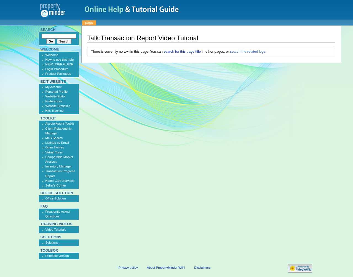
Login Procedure (56, 69)
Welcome (51, 55)
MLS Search (54, 138)
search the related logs (247, 52)
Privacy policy (128, 267)
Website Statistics (57, 106)
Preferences (53, 101)
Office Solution (55, 198)
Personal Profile (56, 91)
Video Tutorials (55, 229)
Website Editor (55, 96)
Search (48, 30)
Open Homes (54, 147)
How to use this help (59, 59)
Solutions (51, 242)
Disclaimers (202, 267)
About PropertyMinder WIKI (166, 267)
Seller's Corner (55, 185)
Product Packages (58, 73)
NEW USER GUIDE (59, 64)
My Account (53, 87)
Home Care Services (59, 180)
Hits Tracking (54, 110)
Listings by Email (57, 142)
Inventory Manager (58, 166)
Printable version (57, 255)
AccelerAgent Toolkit (59, 123)
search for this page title (182, 52)
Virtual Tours (54, 152)
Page (89, 22)
